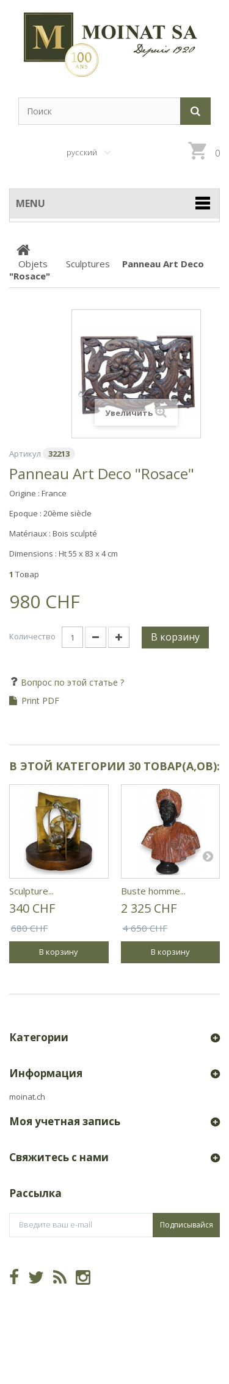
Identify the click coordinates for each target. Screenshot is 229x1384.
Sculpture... (31, 891)
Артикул (25, 453)
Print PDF (40, 700)
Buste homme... (153, 891)
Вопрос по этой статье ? (71, 682)
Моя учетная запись (64, 1121)
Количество (32, 636)
